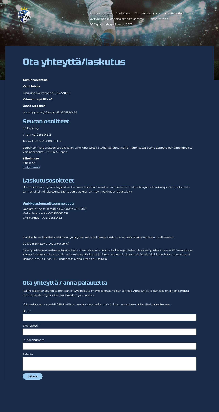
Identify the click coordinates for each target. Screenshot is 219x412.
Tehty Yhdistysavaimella (185, 401)
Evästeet (152, 400)
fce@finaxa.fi (31, 167)
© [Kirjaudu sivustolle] (23, 400)
